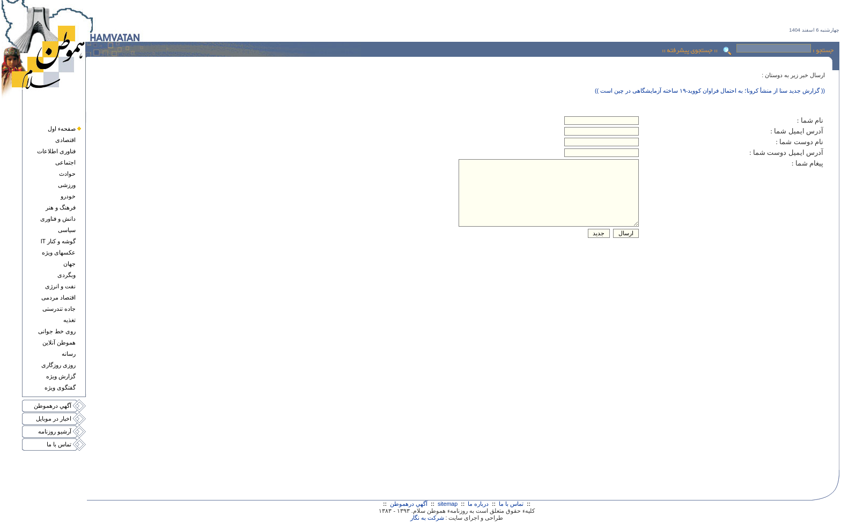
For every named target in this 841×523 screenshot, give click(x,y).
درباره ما (478, 503)
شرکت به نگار (427, 517)
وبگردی (66, 275)
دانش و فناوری (58, 218)
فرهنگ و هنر (61, 207)
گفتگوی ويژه (60, 387)
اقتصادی (65, 140)
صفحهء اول (62, 128)
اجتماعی (65, 162)
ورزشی (67, 185)
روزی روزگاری (58, 365)
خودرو (68, 196)
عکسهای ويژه (59, 252)
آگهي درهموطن (52, 405)
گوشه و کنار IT (58, 241)
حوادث (67, 173)
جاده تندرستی (59, 308)
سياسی (67, 230)
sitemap (448, 503)
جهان (69, 263)
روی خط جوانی (57, 331)
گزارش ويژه (61, 376)
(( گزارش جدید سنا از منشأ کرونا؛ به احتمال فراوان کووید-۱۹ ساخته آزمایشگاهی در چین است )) (710, 90)
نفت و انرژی (60, 286)
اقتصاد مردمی (58, 297)
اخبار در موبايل (53, 418)
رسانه (69, 353)
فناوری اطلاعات (56, 151)
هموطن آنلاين (59, 342)
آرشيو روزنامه (54, 431)
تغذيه (69, 320)
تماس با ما (59, 444)
